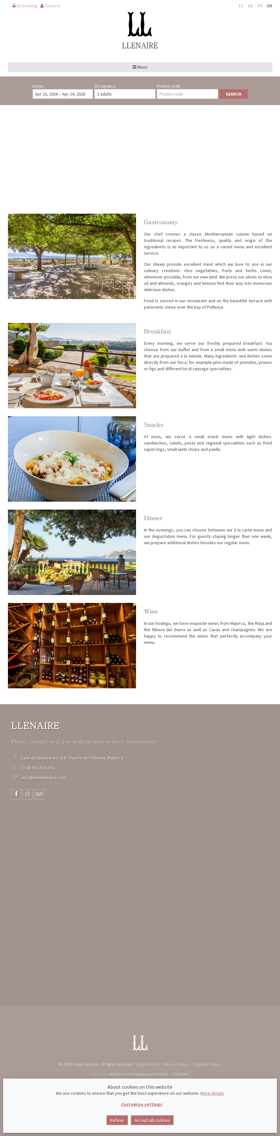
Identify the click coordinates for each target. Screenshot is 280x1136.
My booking (25, 6)
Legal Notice (147, 1064)
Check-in (50, 6)
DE (251, 6)
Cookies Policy (206, 1064)
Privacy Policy (176, 1064)
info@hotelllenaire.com (44, 777)
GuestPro (181, 1074)
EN (269, 6)
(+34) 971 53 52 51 (39, 768)
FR (260, 6)
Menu (140, 67)
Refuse (117, 1120)
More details (212, 1093)
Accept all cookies (152, 1120)
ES (241, 6)
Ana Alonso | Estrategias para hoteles (138, 1074)
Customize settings (141, 1104)
